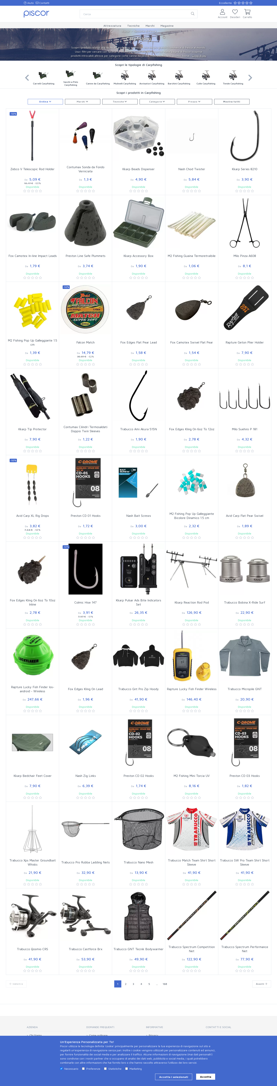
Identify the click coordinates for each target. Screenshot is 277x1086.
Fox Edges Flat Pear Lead (138, 342)
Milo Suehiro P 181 (244, 429)
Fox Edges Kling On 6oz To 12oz (191, 429)
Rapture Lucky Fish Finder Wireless (192, 689)
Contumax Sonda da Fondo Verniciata (85, 169)
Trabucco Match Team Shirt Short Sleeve (192, 862)
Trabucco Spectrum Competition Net (191, 949)
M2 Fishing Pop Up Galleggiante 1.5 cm (32, 342)
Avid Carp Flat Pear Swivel (244, 515)
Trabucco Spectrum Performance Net (244, 949)
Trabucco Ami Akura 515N (138, 429)
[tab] (49, 1028)
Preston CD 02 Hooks (138, 775)
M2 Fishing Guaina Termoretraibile (192, 256)
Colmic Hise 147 (85, 602)
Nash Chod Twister (191, 169)
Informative (154, 1027)
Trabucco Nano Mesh (138, 862)
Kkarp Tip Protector (32, 429)
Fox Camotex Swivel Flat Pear (191, 342)
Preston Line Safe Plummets (85, 256)
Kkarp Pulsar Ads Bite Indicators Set (138, 602)
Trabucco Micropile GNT (245, 689)
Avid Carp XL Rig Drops (32, 515)
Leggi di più (199, 55)
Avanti (261, 983)
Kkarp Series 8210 (244, 169)
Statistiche (115, 1068)
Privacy (153, 1035)
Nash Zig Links (85, 775)
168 (165, 984)
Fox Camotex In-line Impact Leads (32, 256)
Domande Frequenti (100, 1027)
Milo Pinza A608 (244, 256)
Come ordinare (98, 1035)
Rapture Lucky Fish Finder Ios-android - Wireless (32, 689)
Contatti (42, 3)
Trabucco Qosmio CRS (32, 949)
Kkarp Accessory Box (138, 256)
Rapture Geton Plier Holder (245, 342)
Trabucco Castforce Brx (85, 949)
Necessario (71, 1068)
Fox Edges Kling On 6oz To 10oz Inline (32, 602)
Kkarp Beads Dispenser (138, 169)
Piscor (126, 31)
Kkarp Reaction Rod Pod (192, 602)
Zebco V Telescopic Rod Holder (32, 169)
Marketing (136, 1068)
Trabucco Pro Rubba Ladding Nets (85, 862)
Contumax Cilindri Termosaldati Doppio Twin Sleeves (85, 429)
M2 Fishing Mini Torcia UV (192, 775)
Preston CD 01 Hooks (86, 515)
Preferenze (93, 1068)
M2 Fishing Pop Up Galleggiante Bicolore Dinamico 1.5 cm (191, 516)
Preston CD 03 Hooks (244, 775)
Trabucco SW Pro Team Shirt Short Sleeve (245, 862)
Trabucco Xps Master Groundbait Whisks (32, 862)
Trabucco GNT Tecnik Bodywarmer (138, 949)
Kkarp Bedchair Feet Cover (33, 775)
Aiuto (29, 3)
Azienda (32, 1027)
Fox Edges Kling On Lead (85, 689)
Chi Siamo (35, 1035)
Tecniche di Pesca (145, 31)
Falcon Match (85, 342)
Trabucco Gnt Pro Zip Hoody (138, 689)
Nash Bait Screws (138, 515)
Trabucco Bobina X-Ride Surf (244, 602)
